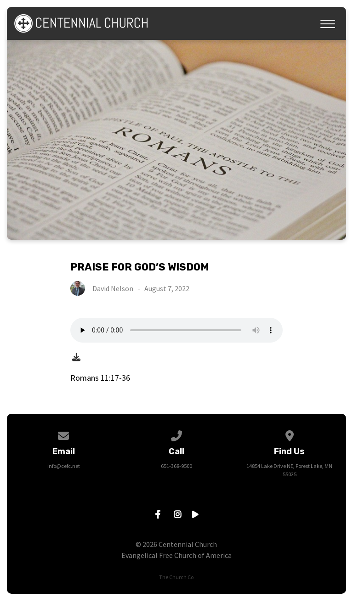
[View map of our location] (289, 434)
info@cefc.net (63, 465)
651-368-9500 (176, 465)
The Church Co (176, 577)
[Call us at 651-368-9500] (176, 434)
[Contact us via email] (63, 434)
